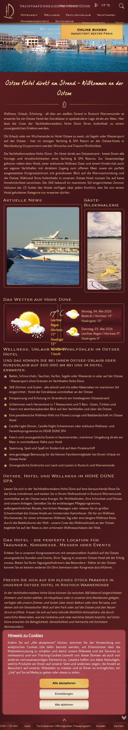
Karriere (118, 725)
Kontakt (100, 725)
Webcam (29, 32)
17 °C (105, 5)
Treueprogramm (82, 725)
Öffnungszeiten (64, 725)
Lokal (27, 725)
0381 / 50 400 (9, 725)
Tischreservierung (46, 725)
